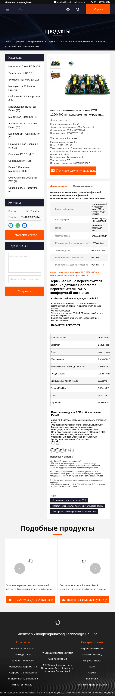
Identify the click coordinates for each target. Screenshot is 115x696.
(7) (24, 136)
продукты (19, 41)
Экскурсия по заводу (92, 654)
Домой (8, 41)
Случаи (92, 673)
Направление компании (92, 648)
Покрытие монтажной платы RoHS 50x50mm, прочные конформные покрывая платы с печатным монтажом (83, 587)
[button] (19, 568)
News (92, 666)
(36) (24, 66)
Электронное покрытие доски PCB (69, 500)
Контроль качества (92, 660)
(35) (20, 73)
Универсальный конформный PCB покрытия (74, 511)
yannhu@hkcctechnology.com (69, 2)
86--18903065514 (100, 2)
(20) (23, 79)
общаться (98, 9)
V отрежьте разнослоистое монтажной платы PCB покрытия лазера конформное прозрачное (29, 587)
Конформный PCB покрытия (42, 41)
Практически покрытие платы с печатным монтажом (77, 506)
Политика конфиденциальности (92, 685)
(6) (23, 146)
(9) (22, 179)
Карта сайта (92, 679)
